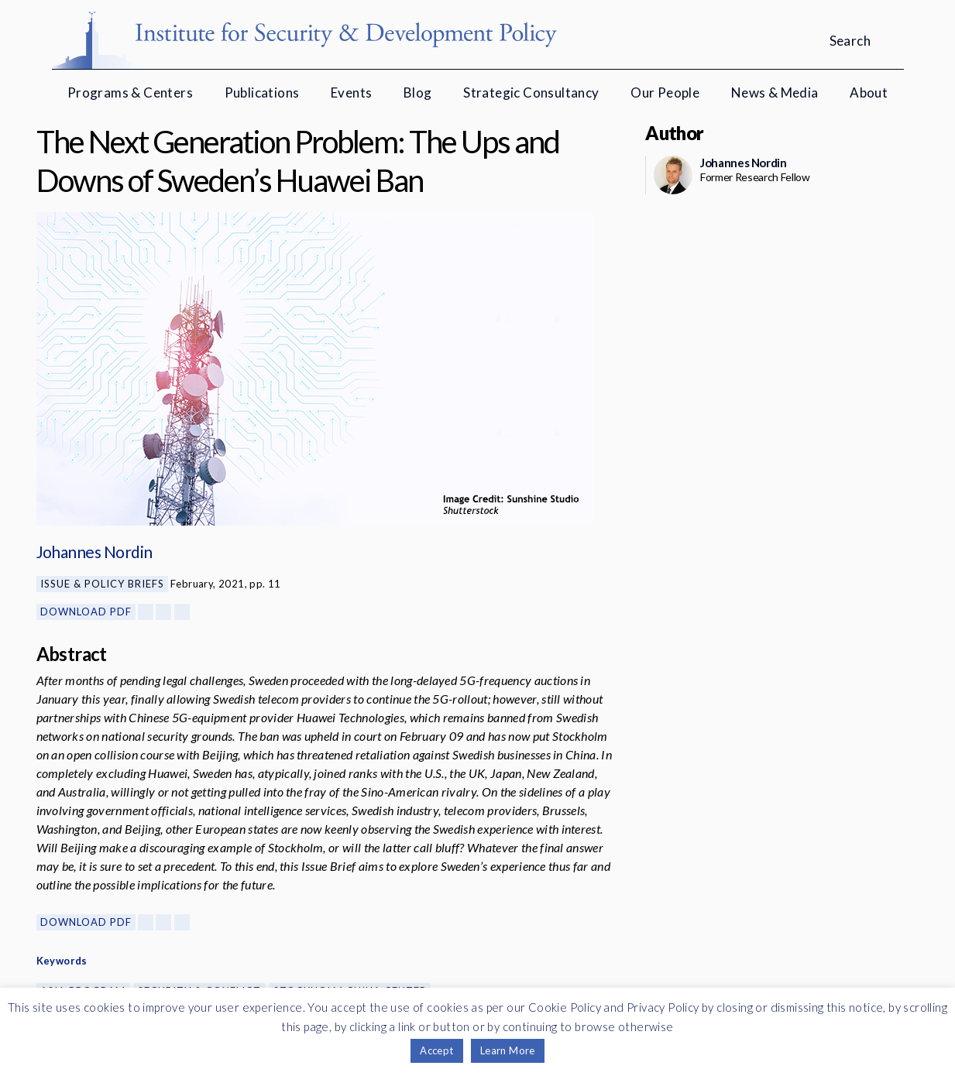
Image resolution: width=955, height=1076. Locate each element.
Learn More (507, 1050)
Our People (664, 92)
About (869, 92)
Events (351, 92)
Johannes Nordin (94, 551)
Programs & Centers (130, 92)
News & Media (775, 92)
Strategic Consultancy (531, 92)
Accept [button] (436, 1050)
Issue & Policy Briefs (102, 583)
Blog (418, 92)
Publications (262, 92)
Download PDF (86, 611)
